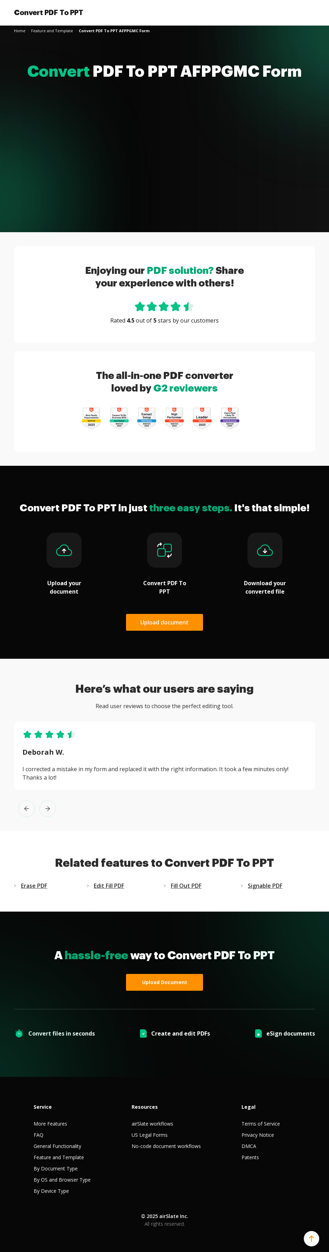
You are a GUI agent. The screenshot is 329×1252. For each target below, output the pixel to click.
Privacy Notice (257, 1135)
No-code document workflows (166, 1146)
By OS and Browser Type (62, 1179)
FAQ (38, 1135)
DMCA (248, 1146)
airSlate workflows (152, 1123)
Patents (250, 1157)
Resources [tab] (145, 1107)
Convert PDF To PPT (48, 12)
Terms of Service (260, 1123)
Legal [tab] (248, 1107)
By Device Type (51, 1191)
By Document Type (56, 1168)
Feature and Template (59, 1157)
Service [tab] (43, 1107)
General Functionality (57, 1146)
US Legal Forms (150, 1135)
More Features (50, 1123)
